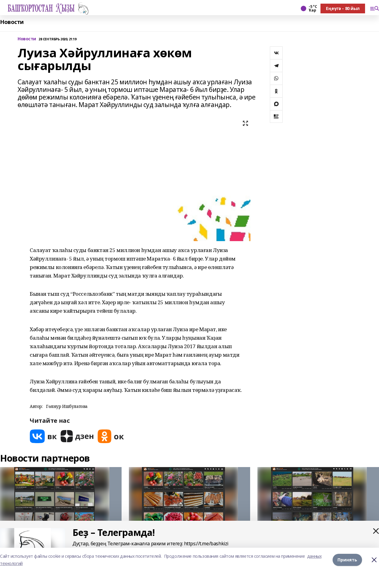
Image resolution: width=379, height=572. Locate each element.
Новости (12, 22)
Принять (347, 560)
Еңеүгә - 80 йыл (343, 8)
